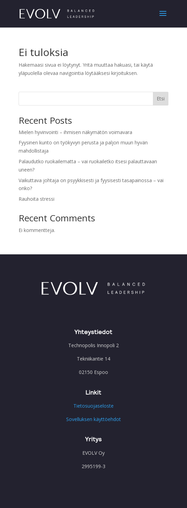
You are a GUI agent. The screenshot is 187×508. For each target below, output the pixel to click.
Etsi (161, 98)
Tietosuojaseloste (93, 405)
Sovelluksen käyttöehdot (93, 419)
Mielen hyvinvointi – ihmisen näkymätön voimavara (75, 132)
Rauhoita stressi (36, 199)
